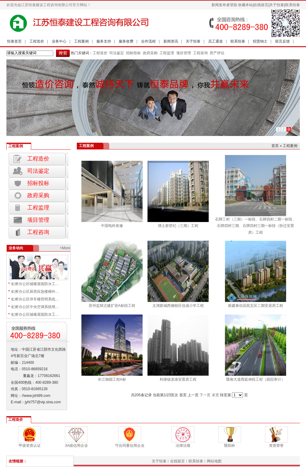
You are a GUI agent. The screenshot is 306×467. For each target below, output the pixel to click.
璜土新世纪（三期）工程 (178, 226)
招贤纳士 (260, 41)
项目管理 (183, 53)
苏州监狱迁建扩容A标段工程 (112, 305)
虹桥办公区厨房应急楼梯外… (35, 291)
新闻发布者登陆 (224, 5)
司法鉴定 (116, 53)
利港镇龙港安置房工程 (178, 379)
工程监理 (166, 53)
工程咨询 (200, 53)
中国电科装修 (112, 226)
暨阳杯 (229, 445)
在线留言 (261, 5)
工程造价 (36, 41)
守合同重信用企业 (129, 445)
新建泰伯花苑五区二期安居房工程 (255, 305)
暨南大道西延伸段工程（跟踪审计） (255, 379)
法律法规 (183, 445)
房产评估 (217, 53)
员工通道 (215, 41)
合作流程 (148, 41)
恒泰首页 (14, 41)
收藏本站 (245, 5)
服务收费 (126, 41)
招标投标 (133, 53)
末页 (215, 395)
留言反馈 (282, 41)
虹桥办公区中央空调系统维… (35, 307)
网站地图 (214, 461)
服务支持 (103, 41)
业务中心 (59, 41)
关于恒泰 (276, 5)
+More (65, 248)
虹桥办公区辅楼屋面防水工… (35, 284)
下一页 (205, 395)
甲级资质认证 (30, 445)
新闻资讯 (170, 41)
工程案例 (81, 41)
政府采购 (149, 53)
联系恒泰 (292, 5)
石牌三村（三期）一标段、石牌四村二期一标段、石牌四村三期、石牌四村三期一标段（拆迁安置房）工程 (255, 226)
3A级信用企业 (76, 445)
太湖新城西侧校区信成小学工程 (178, 305)
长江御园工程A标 (112, 379)
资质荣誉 (276, 445)
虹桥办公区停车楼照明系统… (35, 299)
